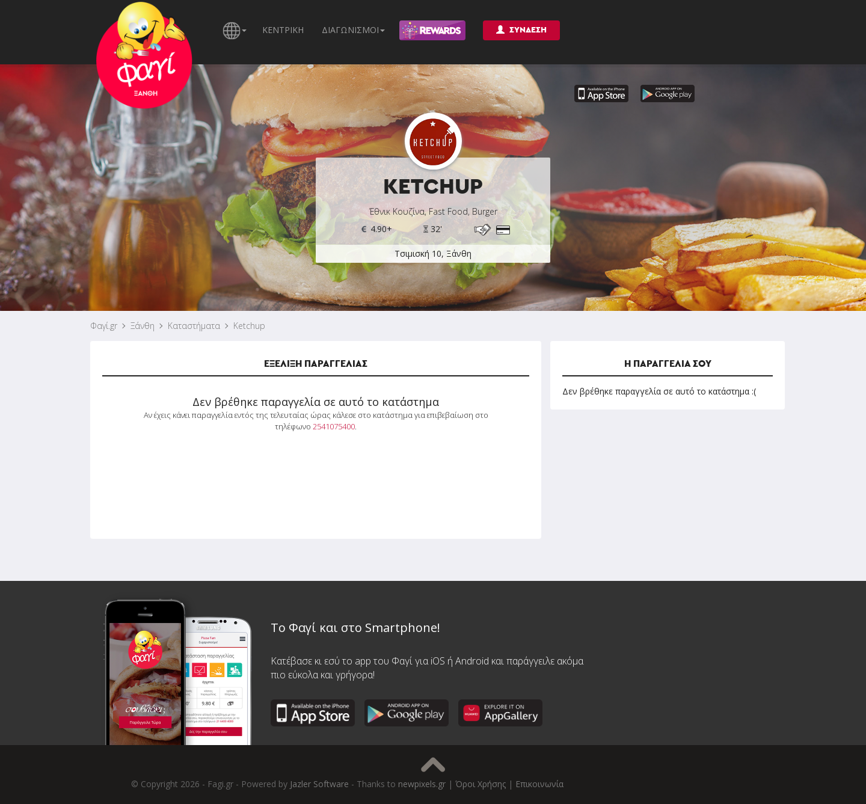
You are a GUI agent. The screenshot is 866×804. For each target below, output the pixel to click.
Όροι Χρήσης (480, 784)
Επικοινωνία (539, 784)
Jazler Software (319, 784)
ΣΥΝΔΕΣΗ (521, 29)
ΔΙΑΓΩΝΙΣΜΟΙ (353, 29)
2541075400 (334, 426)
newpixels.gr (422, 784)
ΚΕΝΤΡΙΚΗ (283, 29)
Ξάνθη (143, 325)
